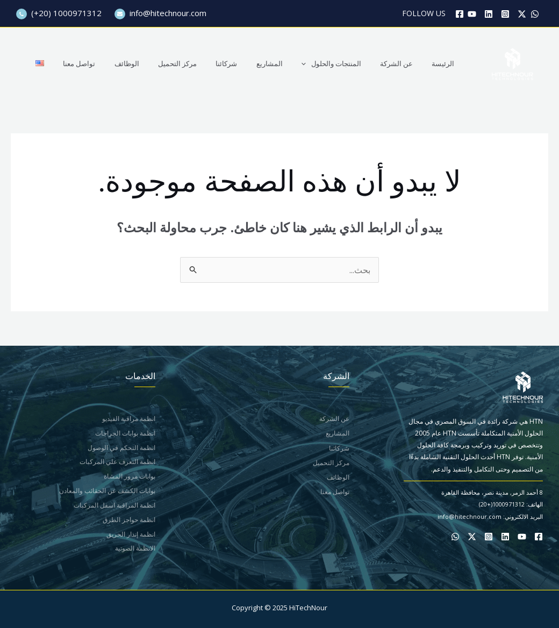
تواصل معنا (117, 63)
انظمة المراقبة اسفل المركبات (114, 506)
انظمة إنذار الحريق (130, 535)
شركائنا (249, 63)
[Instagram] (505, 14)
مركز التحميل (204, 63)
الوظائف (159, 63)
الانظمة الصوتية (135, 550)
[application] (319, 63)
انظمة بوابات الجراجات (125, 433)
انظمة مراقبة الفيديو (128, 418)
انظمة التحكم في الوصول (121, 448)
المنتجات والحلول (344, 63)
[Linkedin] (488, 14)
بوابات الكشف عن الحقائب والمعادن (107, 491)
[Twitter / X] (522, 14)
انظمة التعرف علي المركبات (117, 462)
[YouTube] (472, 14)
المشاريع (287, 63)
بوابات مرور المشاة (129, 477)
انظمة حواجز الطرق (129, 521)
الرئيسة (445, 63)
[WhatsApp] (535, 14)
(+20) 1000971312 (59, 13)
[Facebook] (459, 14)
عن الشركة (404, 63)
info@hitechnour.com (160, 13)
